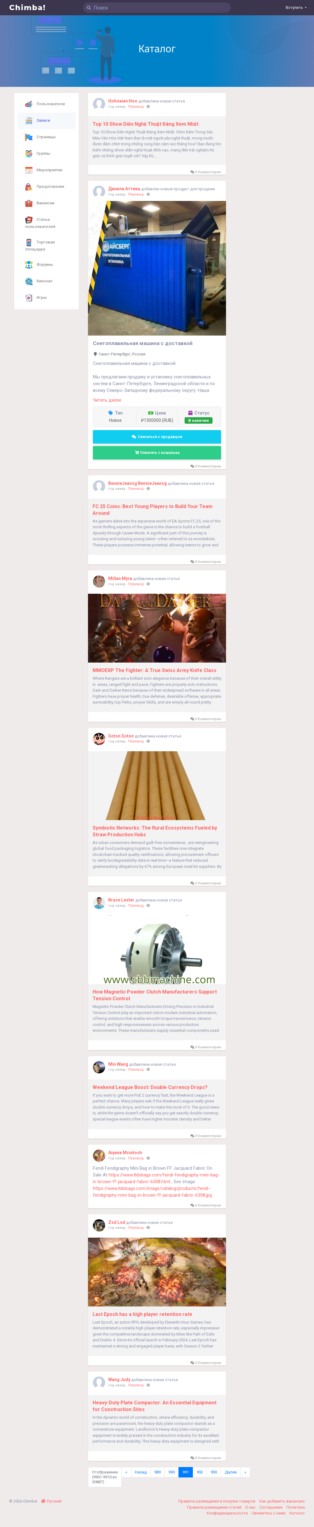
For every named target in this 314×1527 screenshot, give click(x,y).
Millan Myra (120, 578)
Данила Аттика (124, 188)
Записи (37, 120)
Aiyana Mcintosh (125, 1152)
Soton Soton (121, 736)
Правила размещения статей (214, 1507)
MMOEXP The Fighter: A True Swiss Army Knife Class (155, 670)
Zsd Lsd (116, 1222)
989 (157, 1472)
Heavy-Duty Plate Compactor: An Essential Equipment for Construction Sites (154, 1406)
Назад (141, 1472)
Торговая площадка (40, 245)
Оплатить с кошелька (157, 453)
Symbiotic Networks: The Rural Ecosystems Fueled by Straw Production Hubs (155, 831)
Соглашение (271, 1507)
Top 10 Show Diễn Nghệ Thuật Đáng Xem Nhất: (146, 124)
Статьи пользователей (40, 222)
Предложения (44, 187)
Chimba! (27, 7)
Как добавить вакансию (282, 1501)
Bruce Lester (121, 899)
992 (200, 1472)
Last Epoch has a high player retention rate (142, 1314)
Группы (37, 154)
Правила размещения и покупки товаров (217, 1501)
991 (185, 1472)
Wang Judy (119, 1379)
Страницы (40, 137)
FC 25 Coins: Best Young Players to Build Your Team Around (153, 509)
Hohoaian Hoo (122, 100)
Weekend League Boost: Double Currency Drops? (150, 1087)
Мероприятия (43, 170)
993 (214, 1472)
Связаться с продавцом (157, 437)
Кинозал (38, 281)
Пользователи (45, 104)
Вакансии (39, 203)
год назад (116, 107)
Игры (36, 298)
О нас (250, 1507)
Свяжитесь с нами (269, 1513)
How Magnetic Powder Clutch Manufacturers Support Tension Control (155, 995)
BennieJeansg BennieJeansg (137, 483)
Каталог (297, 1513)
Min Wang (118, 1064)
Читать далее (107, 400)
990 (171, 1472)
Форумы (39, 265)
